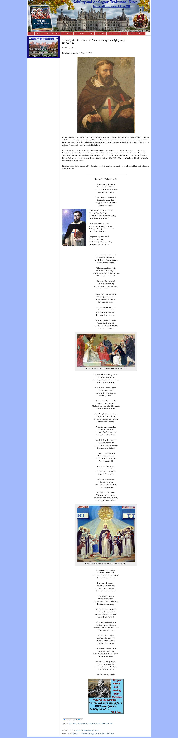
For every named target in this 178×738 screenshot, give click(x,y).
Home (31, 34)
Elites (70, 723)
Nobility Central (136, 34)
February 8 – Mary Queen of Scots (87, 730)
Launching (100, 34)
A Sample (56, 34)
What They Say (81, 34)
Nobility (84, 723)
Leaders (79, 723)
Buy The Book (114, 34)
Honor (74, 723)
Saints (111, 723)
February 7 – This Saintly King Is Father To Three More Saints (93, 734)
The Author (67, 34)
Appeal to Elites (42, 34)
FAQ (91, 34)
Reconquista (91, 723)
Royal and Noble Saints (102, 723)
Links (124, 34)
